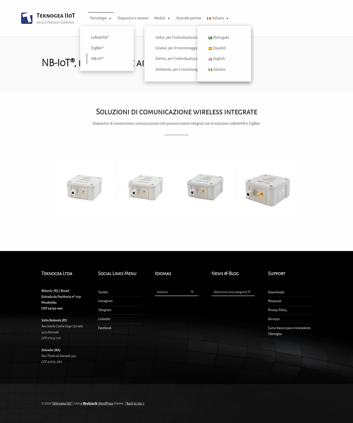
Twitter (103, 292)
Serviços (274, 319)
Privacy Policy (277, 310)
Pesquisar (275, 301)
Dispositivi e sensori (133, 18)
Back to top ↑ (135, 403)
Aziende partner (188, 18)
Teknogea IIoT (55, 15)
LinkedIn (104, 319)
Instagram (105, 301)
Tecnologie (101, 18)
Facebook (105, 328)
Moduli (162, 18)
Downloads (276, 292)
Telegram (104, 310)
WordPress (105, 403)
